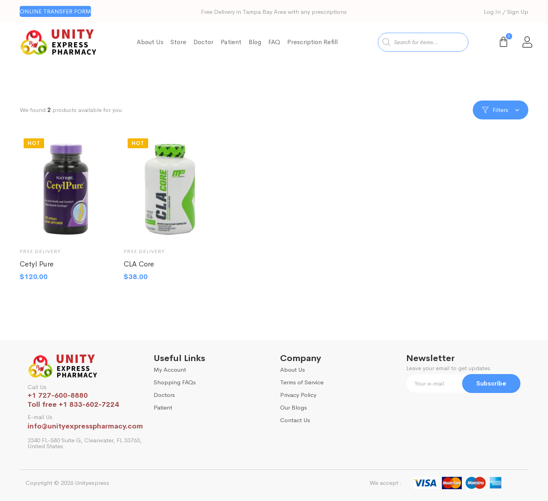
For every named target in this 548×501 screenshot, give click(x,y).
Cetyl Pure (37, 268)
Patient (231, 42)
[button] (55, 11)
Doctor (203, 42)
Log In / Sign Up (506, 11)
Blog (255, 42)
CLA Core (139, 268)
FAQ (274, 42)
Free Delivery (40, 255)
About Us (150, 42)
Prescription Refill (312, 42)
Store (178, 42)
